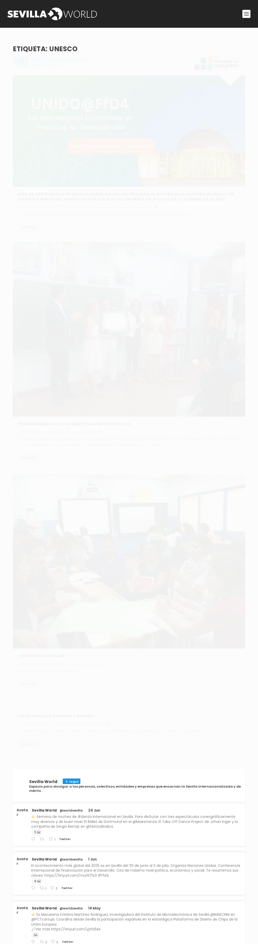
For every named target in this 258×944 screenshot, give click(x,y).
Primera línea (181, 808)
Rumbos (191, 224)
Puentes (45, 157)
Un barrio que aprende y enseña (175, 216)
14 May (94, 482)
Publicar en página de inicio (93, 152)
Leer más (29, 183)
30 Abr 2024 (99, 736)
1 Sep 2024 (98, 638)
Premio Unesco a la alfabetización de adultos (182, 143)
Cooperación (28, 157)
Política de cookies (96, 925)
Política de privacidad (99, 913)
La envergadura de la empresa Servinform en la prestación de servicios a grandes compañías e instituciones (133, 864)
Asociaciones (97, 300)
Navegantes (76, 300)
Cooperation (160, 808)
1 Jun (92, 433)
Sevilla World (44, 384)
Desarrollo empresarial (150, 869)
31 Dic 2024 (98, 535)
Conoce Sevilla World (153, 901)
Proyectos (192, 154)
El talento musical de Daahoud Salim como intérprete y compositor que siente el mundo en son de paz (127, 843)
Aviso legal (89, 901)
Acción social (209, 224)
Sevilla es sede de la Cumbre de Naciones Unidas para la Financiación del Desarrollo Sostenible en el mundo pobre (132, 823)
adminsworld (34, 300)
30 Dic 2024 (99, 584)
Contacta (143, 913)
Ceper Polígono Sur (41, 292)
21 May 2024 (99, 687)
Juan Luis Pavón (36, 152)
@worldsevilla (71, 384)
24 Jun (94, 384)
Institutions (83, 808)
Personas (60, 849)
